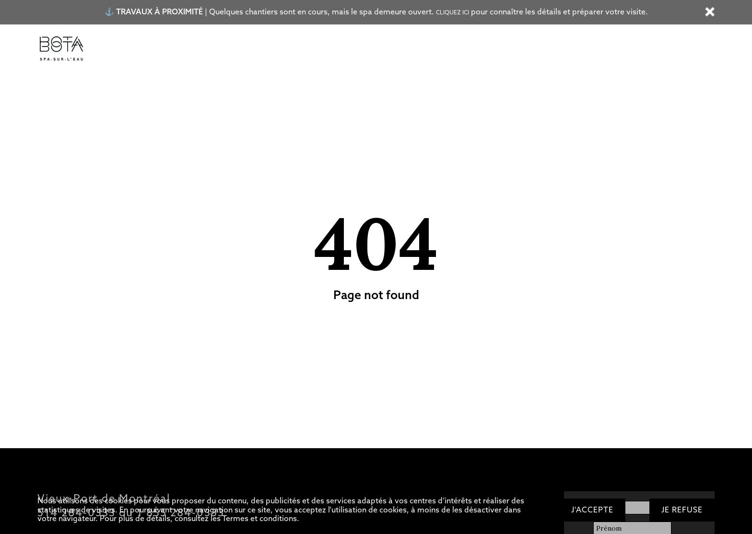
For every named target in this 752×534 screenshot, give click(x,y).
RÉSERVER (558, 49)
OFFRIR (506, 49)
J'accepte (592, 510)
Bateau (355, 49)
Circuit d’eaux (209, 49)
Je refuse (682, 510)
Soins (260, 49)
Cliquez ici (452, 12)
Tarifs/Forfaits (143, 49)
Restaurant (307, 49)
